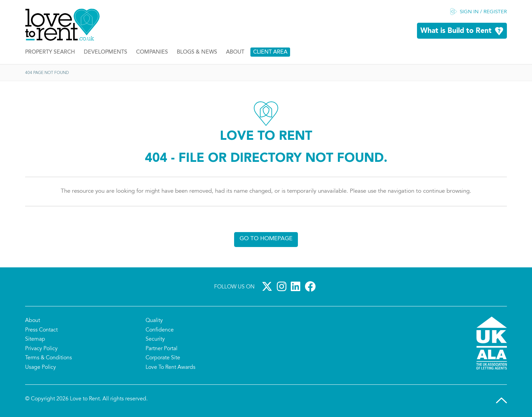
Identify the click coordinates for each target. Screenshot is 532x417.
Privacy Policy (41, 349)
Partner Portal (161, 349)
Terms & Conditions (48, 358)
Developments (105, 52)
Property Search (50, 52)
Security (155, 339)
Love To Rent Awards (170, 367)
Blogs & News (197, 52)
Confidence (160, 330)
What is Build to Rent (456, 31)
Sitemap (35, 339)
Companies (152, 52)
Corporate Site (163, 358)
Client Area (270, 52)
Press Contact (41, 330)
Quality (154, 320)
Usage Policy (40, 367)
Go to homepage (266, 239)
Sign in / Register (483, 12)
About (235, 52)
